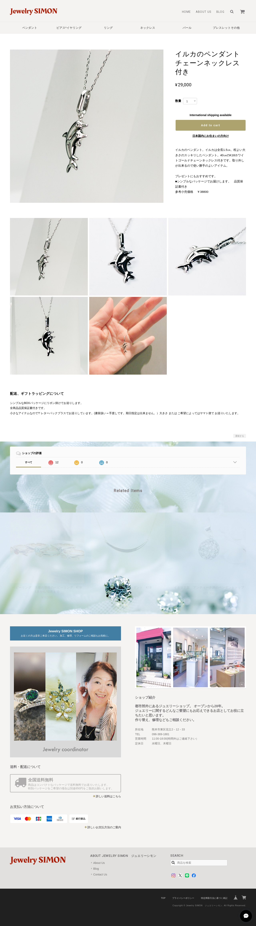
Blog (220, 11)
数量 (178, 100)
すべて (28, 462)
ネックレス (147, 27)
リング (108, 27)
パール (187, 27)
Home (186, 11)
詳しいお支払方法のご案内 (104, 827)
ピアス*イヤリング (69, 27)
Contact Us (100, 874)
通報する (239, 436)
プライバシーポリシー (183, 898)
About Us (204, 11)
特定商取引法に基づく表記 (214, 898)
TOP (163, 898)
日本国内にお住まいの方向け (210, 135)
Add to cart (210, 125)
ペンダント (29, 27)
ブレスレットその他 (226, 27)
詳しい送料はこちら (108, 796)
